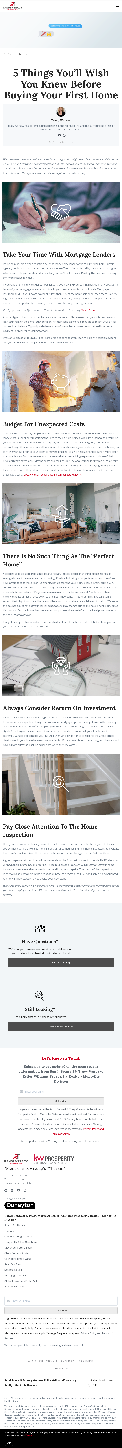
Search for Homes (14, 1225)
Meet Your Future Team (18, 1247)
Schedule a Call (13, 1270)
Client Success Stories (17, 1253)
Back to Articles (18, 54)
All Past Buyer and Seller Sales (21, 1281)
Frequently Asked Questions (20, 1242)
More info (30, 1434)
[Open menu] (117, 6)
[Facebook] (5, 1190)
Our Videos (10, 1231)
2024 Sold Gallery (14, 1286)
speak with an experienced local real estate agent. (53, 474)
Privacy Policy (61, 1368)
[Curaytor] (19, 1208)
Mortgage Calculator (16, 1275)
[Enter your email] (64, 1091)
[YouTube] (18, 1190)
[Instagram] (25, 1190)
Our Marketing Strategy (18, 1236)
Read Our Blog (12, 1264)
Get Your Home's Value (17, 1258)
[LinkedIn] (12, 1190)
